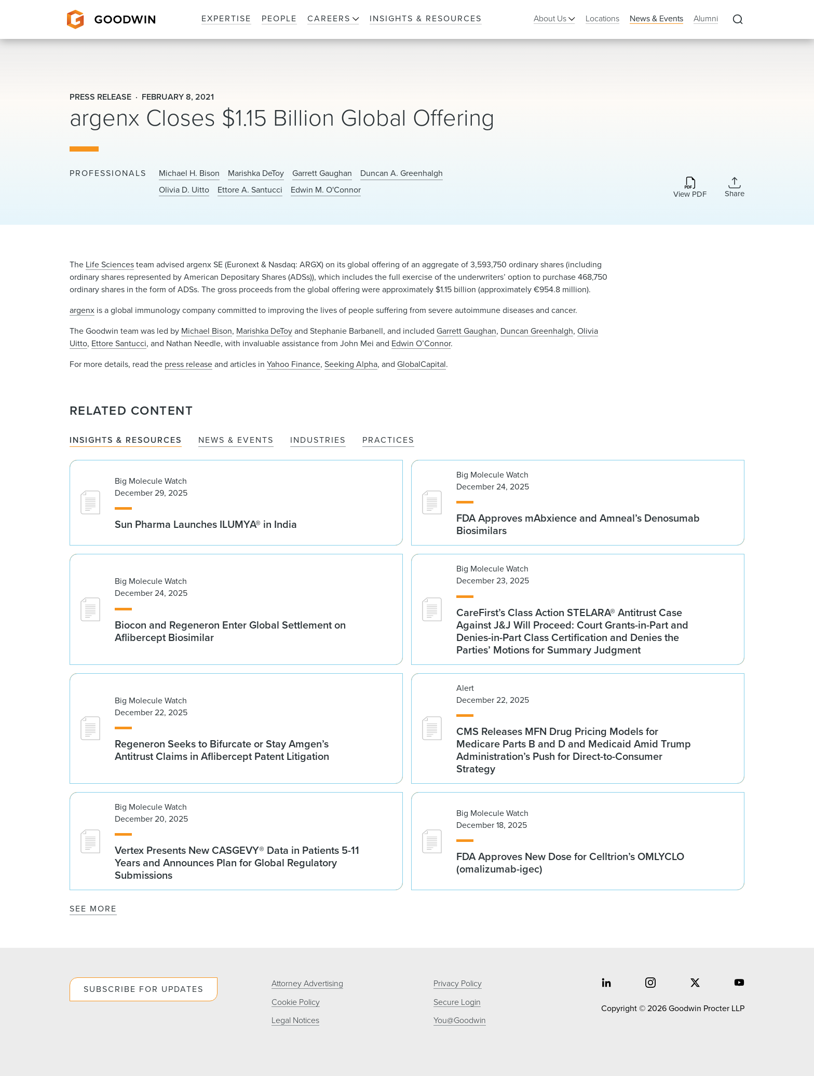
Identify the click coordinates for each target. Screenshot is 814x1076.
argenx (82, 310)
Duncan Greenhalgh (536, 331)
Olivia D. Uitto (184, 190)
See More (93, 909)
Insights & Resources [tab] (126, 440)
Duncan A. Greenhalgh (401, 173)
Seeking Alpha (350, 364)
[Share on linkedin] (606, 984)
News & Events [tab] (236, 440)
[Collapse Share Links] (734, 187)
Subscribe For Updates (144, 989)
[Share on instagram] (650, 984)
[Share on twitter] (695, 984)
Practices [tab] (388, 440)
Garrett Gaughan (322, 173)
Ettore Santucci (118, 343)
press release (188, 364)
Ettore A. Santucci (250, 190)
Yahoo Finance (293, 364)
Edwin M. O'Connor (326, 190)
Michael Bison (206, 331)
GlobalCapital (421, 364)
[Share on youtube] (739, 984)
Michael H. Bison (189, 173)
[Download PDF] (690, 188)
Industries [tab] (318, 440)
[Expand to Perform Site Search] (737, 19)
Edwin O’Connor (421, 343)
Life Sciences (110, 264)
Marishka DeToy (256, 173)
